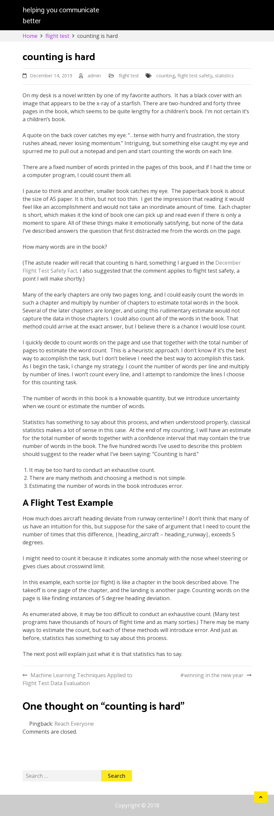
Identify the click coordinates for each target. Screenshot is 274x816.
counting (165, 75)
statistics (224, 75)
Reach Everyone (74, 723)
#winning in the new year (211, 675)
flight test (129, 75)
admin (94, 75)
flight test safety (194, 75)
